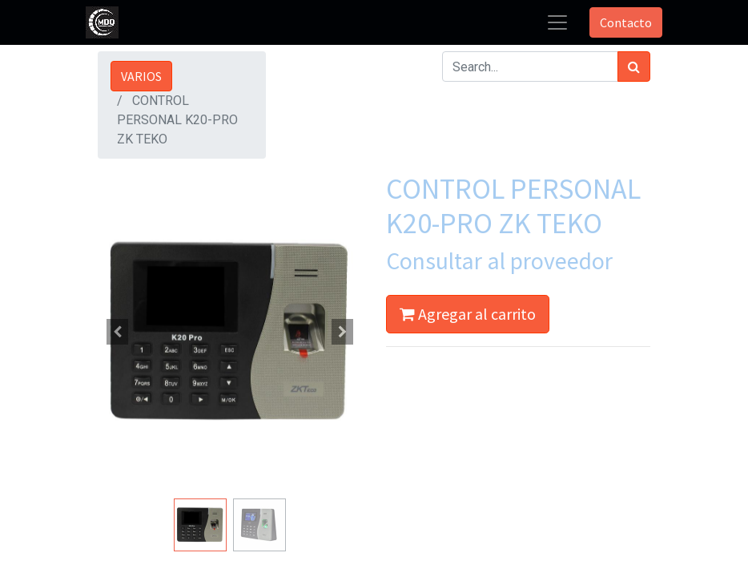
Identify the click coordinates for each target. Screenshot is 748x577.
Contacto (626, 22)
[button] (118, 332)
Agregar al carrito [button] (468, 314)
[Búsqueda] (633, 66)
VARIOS (141, 76)
